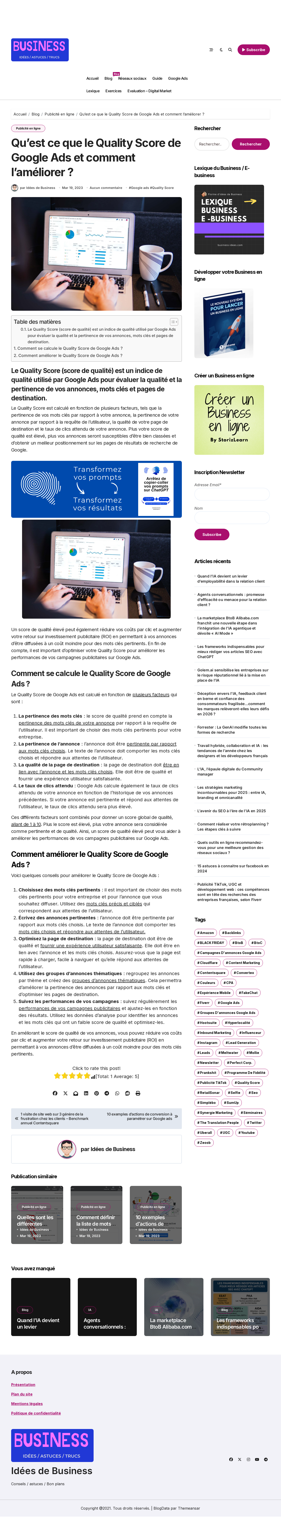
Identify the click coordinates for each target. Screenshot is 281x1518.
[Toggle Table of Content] (172, 323)
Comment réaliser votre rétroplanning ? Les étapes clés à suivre (233, 827)
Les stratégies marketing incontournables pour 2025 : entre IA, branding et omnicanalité (231, 792)
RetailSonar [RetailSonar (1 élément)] (210, 1093)
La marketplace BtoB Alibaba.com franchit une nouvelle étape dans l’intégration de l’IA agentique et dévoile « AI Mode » (228, 626)
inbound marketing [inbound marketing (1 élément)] (215, 1033)
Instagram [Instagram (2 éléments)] (208, 1043)
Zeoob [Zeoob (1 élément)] (205, 1143)
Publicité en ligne (28, 128)
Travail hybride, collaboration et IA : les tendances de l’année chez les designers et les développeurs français (232, 750)
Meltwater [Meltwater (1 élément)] (229, 1053)
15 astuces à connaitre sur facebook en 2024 (233, 868)
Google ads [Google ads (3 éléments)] (230, 1003)
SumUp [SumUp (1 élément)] (233, 1103)
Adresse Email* (207, 484)
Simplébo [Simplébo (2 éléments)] (208, 1103)
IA (89, 1311)
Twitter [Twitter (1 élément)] (256, 1123)
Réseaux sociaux (132, 78)
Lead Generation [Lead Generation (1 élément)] (242, 1043)
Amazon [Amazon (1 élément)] (207, 933)
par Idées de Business (33, 188)
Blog (110, 76)
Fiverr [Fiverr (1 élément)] (204, 1003)
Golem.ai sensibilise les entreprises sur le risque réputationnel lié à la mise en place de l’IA (232, 675)
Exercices (113, 91)
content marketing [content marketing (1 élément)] (244, 963)
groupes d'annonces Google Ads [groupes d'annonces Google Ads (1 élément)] (227, 1013)
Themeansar (189, 1509)
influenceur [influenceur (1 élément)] (251, 1033)
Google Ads (178, 78)
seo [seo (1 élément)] (254, 1093)
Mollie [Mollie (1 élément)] (254, 1053)
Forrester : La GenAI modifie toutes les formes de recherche (232, 730)
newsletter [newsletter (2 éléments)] (209, 1063)
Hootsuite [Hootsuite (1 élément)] (208, 1023)
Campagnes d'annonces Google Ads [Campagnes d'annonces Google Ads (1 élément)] (230, 953)
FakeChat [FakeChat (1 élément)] (250, 993)
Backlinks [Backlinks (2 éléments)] (233, 933)
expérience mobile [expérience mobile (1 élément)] (215, 993)
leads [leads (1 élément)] (205, 1053)
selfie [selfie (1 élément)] (235, 1093)
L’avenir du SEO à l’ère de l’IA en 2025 (231, 810)
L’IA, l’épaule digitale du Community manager (230, 771)
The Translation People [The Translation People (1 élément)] (219, 1123)
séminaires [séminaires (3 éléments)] (253, 1113)
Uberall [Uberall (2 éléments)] (206, 1133)
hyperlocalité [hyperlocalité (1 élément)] (239, 1023)
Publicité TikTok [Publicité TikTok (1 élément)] (213, 1083)
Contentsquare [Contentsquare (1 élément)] (212, 973)
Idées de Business (112, 1150)
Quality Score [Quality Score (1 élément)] (248, 1083)
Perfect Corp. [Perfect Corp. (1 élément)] (241, 1063)
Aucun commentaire (106, 189)
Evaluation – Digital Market (149, 91)
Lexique (93, 91)
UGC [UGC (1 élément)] (226, 1133)
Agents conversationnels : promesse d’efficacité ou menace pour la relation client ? (232, 599)
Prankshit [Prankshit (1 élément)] (208, 1073)
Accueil (92, 78)
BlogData (162, 1509)
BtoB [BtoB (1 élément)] (239, 943)
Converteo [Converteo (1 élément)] (245, 973)
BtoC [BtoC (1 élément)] (258, 943)
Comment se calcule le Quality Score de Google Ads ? (71, 349)
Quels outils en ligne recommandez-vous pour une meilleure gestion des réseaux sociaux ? (230, 847)
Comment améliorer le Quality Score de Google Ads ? (72, 356)
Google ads (140, 189)
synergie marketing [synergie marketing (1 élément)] (216, 1113)
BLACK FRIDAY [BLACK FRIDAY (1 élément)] (212, 943)
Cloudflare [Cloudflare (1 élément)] (209, 963)
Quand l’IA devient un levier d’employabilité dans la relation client (231, 579)
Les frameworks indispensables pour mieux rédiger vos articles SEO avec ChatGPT (231, 651)
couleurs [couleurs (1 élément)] (207, 983)
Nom (198, 508)
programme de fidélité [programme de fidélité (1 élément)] (246, 1073)
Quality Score (163, 189)
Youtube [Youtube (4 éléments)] (248, 1133)
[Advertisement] (144, 37)
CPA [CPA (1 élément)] (229, 983)
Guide (157, 78)
